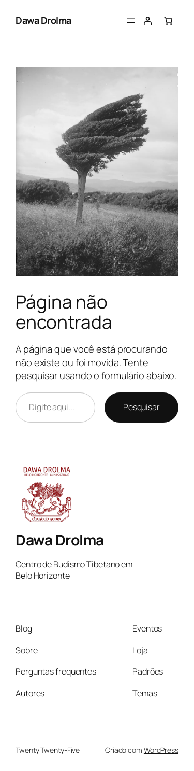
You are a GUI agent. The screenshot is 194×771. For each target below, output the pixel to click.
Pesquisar (141, 407)
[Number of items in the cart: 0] (168, 20)
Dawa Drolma (43, 20)
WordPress (161, 750)
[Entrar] (147, 20)
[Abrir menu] (131, 21)
